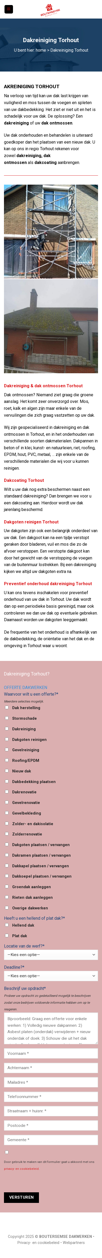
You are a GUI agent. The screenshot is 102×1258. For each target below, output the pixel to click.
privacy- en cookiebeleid (21, 1169)
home (41, 50)
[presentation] (44, 1182)
